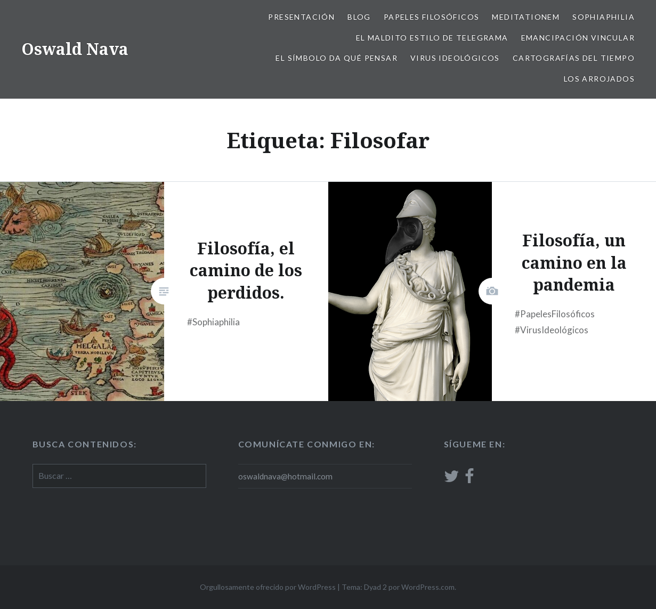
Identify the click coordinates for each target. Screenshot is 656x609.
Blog (359, 16)
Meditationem (526, 16)
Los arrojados (599, 78)
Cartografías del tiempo (574, 57)
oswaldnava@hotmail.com (285, 476)
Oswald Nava (74, 49)
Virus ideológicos (455, 57)
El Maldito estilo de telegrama (432, 37)
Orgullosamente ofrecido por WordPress (268, 586)
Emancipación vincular (578, 37)
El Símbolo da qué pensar (337, 57)
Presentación (301, 16)
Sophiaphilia (603, 16)
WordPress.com (428, 586)
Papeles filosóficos (432, 16)
